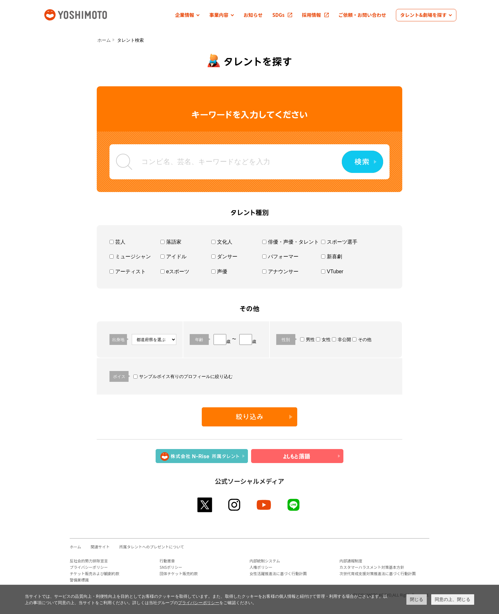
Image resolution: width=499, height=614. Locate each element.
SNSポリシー (171, 567)
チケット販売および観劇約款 (94, 573)
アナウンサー (280, 271)
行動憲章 (167, 560)
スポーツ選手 (339, 242)
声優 (219, 271)
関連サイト (100, 546)
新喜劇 (331, 256)
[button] (187, 15)
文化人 (221, 242)
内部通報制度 (351, 560)
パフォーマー (280, 256)
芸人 (117, 242)
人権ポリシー (261, 567)
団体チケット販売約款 (179, 573)
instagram (234, 505)
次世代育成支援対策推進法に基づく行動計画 (378, 573)
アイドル (173, 256)
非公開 (341, 339)
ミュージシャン (130, 256)
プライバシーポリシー (89, 567)
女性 (323, 339)
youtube (264, 505)
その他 (361, 339)
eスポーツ (174, 271)
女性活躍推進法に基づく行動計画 (278, 573)
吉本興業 (85, 14)
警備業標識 (79, 579)
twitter (205, 505)
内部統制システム (265, 560)
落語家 (170, 242)
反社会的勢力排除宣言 (89, 560)
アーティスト (127, 271)
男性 (307, 339)
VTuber (332, 271)
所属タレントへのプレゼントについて (151, 546)
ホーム (104, 40)
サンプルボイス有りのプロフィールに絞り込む (183, 376)
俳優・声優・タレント (290, 242)
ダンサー (224, 256)
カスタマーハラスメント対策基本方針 (372, 567)
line (293, 505)
